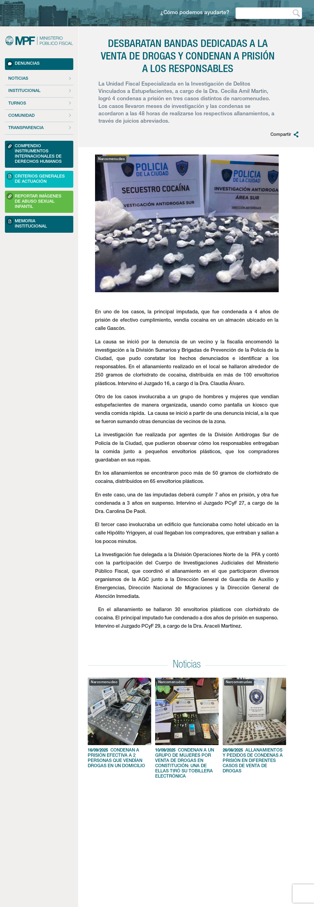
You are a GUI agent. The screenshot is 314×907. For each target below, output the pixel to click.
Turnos (17, 103)
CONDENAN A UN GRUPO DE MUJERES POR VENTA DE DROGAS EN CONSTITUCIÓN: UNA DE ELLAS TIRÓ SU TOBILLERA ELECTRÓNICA (187, 728)
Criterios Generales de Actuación (35, 178)
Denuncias (23, 63)
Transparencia (26, 128)
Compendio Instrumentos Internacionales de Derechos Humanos (34, 153)
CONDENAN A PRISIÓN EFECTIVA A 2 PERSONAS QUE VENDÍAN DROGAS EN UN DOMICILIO (119, 723)
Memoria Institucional (26, 223)
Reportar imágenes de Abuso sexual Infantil (33, 201)
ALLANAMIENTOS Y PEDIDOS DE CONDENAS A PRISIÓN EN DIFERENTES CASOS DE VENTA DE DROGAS (254, 726)
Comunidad (21, 116)
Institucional (24, 91)
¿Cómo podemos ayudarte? (194, 13)
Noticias (18, 79)
